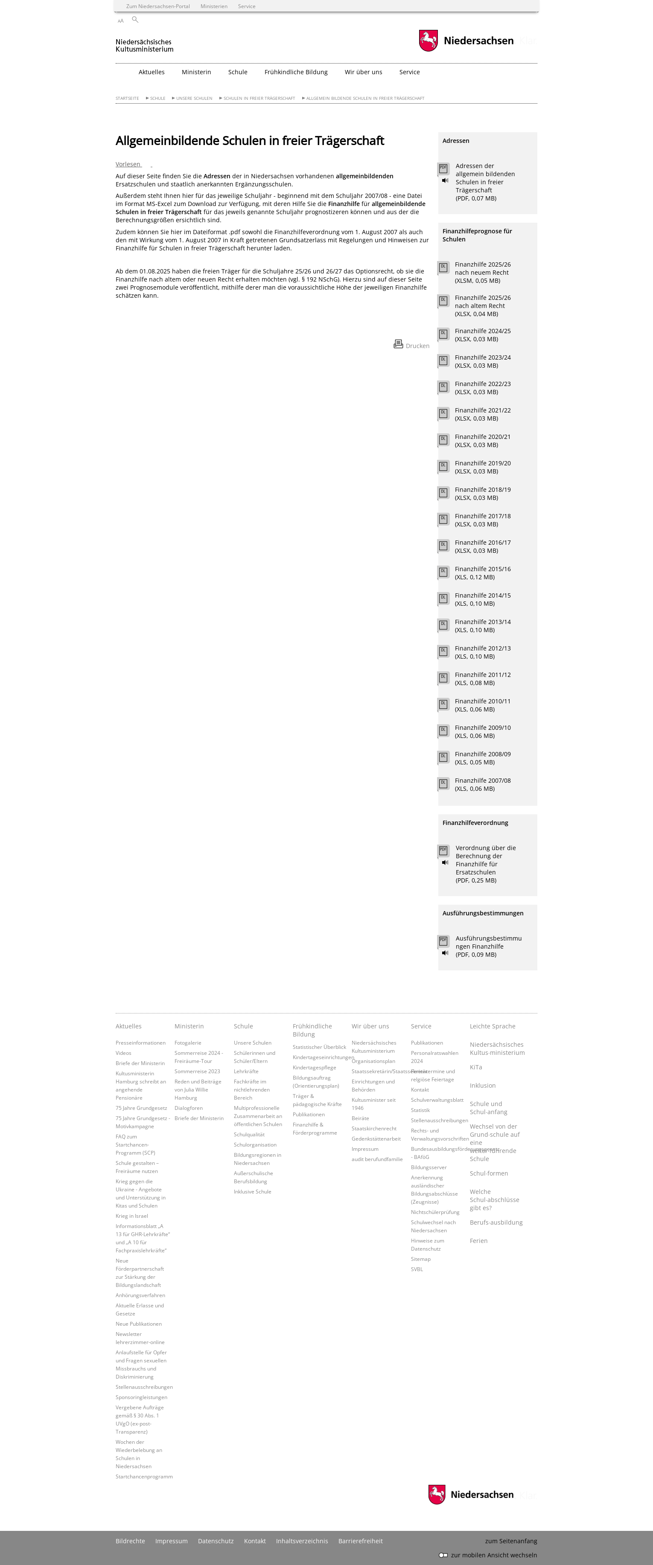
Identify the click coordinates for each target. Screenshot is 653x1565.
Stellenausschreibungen (144, 1386)
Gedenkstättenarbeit (376, 1138)
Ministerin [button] (196, 72)
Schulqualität (249, 1134)
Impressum (365, 1148)
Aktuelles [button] (152, 72)
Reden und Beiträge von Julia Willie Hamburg (198, 1089)
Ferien (479, 1241)
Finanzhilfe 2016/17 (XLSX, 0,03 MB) (483, 546)
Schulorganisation (255, 1144)
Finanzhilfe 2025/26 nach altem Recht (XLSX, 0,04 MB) (483, 305)
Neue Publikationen (139, 1323)
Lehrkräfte (246, 1071)
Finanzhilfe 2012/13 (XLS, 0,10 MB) (483, 652)
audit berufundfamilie (377, 1159)
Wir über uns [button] (363, 72)
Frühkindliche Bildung (312, 1030)
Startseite (127, 98)
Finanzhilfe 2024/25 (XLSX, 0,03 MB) (483, 335)
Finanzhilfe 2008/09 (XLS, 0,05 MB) (483, 758)
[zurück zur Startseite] (145, 42)
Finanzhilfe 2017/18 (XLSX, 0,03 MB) (483, 520)
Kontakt (420, 1089)
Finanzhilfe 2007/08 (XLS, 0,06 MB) (483, 784)
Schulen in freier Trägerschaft (259, 98)
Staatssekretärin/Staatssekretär (390, 1071)
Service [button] (409, 72)
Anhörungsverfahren (140, 1295)
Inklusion (483, 1085)
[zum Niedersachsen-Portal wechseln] (466, 50)
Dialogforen (189, 1107)
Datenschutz (216, 1541)
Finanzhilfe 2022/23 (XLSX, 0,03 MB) (483, 388)
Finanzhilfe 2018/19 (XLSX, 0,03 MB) (483, 493)
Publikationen (309, 1114)
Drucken (418, 346)
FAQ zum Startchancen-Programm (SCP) (135, 1144)
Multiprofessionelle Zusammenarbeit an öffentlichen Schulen (258, 1115)
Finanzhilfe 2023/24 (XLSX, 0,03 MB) (483, 361)
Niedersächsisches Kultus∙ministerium (497, 1048)
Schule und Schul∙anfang (488, 1108)
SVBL (417, 1269)
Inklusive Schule (252, 1191)
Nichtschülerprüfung (435, 1211)
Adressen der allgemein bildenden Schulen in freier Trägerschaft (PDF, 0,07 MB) (485, 182)
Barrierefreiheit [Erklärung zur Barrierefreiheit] (360, 1541)
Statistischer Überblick (319, 1046)
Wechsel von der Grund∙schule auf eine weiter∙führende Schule (495, 1142)
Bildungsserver (429, 1167)
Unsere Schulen (194, 98)
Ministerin (189, 1026)
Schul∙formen (489, 1173)
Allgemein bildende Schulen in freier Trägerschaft (365, 98)
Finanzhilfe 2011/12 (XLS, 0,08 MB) (483, 679)
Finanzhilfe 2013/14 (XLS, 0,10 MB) (483, 626)
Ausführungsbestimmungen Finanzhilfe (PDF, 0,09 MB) (489, 946)
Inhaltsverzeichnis (302, 1541)
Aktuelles (129, 1026)
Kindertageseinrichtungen (323, 1057)
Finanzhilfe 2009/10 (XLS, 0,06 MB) (483, 731)
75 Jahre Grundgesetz (141, 1107)
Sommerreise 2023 (197, 1071)
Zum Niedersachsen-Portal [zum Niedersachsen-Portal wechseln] (158, 6)
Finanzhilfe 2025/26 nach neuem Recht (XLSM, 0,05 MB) (483, 272)
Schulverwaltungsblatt (437, 1099)
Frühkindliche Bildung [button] (296, 72)
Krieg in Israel (132, 1215)
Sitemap (421, 1258)
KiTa (476, 1067)
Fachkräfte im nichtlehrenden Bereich (252, 1089)
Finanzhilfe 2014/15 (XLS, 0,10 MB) (483, 599)
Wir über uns (370, 1026)
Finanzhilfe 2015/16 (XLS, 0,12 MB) (483, 573)
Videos (123, 1052)
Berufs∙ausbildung (496, 1222)
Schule (158, 98)
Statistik (420, 1109)
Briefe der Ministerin (140, 1063)
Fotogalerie (188, 1042)
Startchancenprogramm (144, 1476)
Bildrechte (130, 1541)
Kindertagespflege (314, 1067)
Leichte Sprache (493, 1026)
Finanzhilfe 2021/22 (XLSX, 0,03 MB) (483, 414)
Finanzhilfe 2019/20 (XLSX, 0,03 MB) (483, 467)
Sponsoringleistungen (141, 1397)
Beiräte (360, 1118)
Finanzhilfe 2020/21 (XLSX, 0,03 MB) (483, 441)
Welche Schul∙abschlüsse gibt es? (494, 1200)
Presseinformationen (141, 1042)
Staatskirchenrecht (374, 1128)
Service (421, 1026)
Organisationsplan (373, 1060)
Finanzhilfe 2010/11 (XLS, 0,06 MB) (483, 705)
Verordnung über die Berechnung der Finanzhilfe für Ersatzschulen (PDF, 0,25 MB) (486, 864)
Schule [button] (238, 72)
